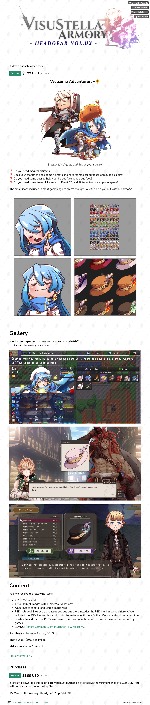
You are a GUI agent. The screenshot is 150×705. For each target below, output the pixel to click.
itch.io (14, 702)
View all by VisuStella (26, 702)
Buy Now (15, 73)
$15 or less (138, 702)
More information (21, 656)
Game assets (128, 702)
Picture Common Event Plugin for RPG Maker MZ (55, 627)
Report (38, 702)
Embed (45, 702)
